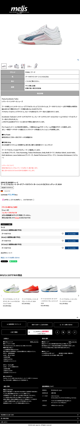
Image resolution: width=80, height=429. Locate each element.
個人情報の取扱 (5, 418)
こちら (27, 81)
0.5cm (17, 218)
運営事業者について (48, 386)
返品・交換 (7, 386)
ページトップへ (77, 317)
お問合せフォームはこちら (57, 405)
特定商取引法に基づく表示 (7, 415)
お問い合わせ (4, 422)
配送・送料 (45, 338)
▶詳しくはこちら (34, 342)
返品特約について (6, 253)
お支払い (6, 338)
